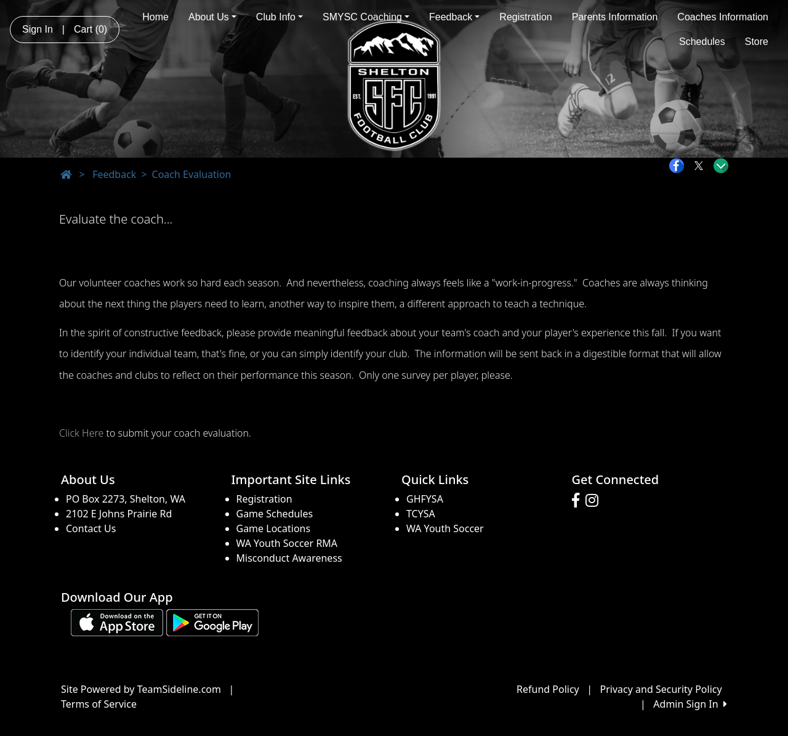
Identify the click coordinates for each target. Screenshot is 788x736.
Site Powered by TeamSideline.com (141, 689)
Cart (90, 29)
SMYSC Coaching (366, 17)
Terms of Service (99, 704)
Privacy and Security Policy (661, 689)
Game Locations (273, 528)
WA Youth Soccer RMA (287, 543)
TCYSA (420, 513)
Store (756, 41)
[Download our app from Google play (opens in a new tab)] (212, 621)
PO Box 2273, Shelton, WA (125, 499)
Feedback (454, 17)
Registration (525, 17)
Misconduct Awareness (289, 558)
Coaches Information (722, 17)
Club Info (279, 17)
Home (155, 17)
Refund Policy (548, 689)
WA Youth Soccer (445, 528)
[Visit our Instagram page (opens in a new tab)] (595, 501)
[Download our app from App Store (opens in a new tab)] (117, 621)
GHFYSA (424, 499)
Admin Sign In (690, 704)
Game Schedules (274, 513)
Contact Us (91, 528)
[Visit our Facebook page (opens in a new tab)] (578, 501)
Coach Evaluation (191, 174)
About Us (212, 17)
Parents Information (615, 17)
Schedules (702, 41)
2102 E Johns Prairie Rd (119, 513)
